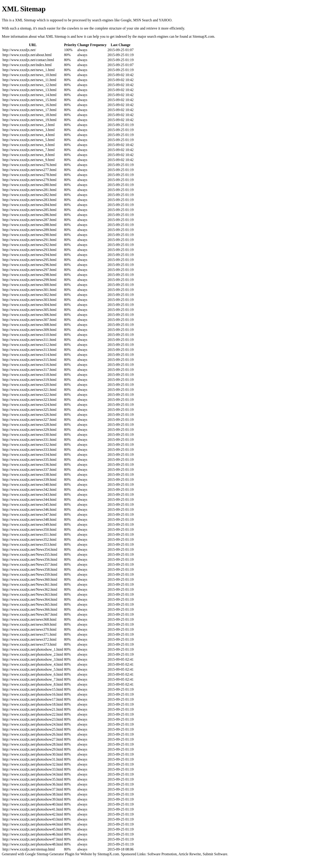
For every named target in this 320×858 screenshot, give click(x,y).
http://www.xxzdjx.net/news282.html (29, 195)
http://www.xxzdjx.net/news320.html (29, 385)
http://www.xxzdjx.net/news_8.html (28, 155)
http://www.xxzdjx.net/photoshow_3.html (32, 659)
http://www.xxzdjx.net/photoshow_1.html (32, 649)
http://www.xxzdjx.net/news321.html (29, 390)
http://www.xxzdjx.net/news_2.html (28, 125)
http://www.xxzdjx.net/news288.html (29, 225)
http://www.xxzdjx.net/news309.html (29, 330)
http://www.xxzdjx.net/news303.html (29, 300)
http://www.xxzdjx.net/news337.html (29, 469)
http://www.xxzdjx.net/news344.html (29, 499)
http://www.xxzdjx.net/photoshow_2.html (32, 654)
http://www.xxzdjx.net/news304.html (29, 305)
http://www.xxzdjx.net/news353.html (29, 544)
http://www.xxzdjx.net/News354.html (29, 549)
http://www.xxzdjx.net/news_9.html (28, 160)
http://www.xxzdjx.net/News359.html (29, 574)
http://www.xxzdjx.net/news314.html (29, 355)
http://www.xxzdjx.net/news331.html (29, 439)
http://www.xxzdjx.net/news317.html (29, 370)
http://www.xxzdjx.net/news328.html (29, 425)
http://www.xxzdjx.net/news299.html (29, 280)
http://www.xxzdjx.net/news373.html (29, 644)
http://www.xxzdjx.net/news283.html (29, 200)
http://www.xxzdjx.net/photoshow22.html (32, 714)
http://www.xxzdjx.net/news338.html (29, 474)
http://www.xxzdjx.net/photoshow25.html (32, 729)
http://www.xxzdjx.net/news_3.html (28, 130)
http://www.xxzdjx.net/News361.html (29, 584)
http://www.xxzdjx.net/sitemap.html (28, 849)
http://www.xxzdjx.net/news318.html (29, 375)
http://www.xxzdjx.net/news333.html (29, 449)
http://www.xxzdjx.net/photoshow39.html (32, 799)
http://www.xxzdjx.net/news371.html (29, 634)
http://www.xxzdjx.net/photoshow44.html (32, 824)
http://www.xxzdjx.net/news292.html (29, 245)
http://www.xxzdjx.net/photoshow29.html (32, 749)
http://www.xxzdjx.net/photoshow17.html (32, 699)
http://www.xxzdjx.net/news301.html (29, 290)
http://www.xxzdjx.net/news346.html (29, 509)
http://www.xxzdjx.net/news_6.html (28, 145)
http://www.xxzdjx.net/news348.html (29, 519)
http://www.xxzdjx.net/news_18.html (29, 115)
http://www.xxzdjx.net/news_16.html (29, 105)
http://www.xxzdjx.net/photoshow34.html (32, 774)
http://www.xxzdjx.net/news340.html (29, 484)
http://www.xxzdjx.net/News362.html (29, 589)
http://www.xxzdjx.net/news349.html (29, 524)
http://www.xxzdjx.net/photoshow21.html (32, 709)
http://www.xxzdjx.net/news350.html (29, 529)
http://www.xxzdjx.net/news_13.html (29, 90)
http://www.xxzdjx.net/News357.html (29, 564)
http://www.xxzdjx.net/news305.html (29, 310)
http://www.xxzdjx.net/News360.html (29, 579)
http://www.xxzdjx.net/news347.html (29, 514)
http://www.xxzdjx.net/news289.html (29, 230)
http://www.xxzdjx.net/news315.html (29, 360)
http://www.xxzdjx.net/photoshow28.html (32, 744)
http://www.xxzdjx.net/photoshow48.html (32, 844)
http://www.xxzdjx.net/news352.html (29, 539)
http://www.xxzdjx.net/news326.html (29, 415)
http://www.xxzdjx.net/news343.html (29, 494)
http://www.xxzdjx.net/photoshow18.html (32, 704)
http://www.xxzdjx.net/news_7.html (28, 150)
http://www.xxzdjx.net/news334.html (29, 454)
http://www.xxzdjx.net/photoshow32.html (32, 764)
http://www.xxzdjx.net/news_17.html (29, 110)
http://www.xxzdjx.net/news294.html (29, 255)
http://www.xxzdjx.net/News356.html (29, 559)
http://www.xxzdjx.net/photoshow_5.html (32, 669)
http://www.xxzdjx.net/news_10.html (29, 75)
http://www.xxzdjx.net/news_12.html (29, 85)
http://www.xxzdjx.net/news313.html (29, 350)
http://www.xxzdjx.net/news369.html (29, 624)
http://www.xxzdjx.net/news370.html (29, 629)
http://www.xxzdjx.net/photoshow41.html (32, 809)
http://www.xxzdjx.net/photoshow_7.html (32, 679)
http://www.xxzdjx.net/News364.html (29, 599)
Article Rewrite (189, 854)
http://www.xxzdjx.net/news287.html (29, 220)
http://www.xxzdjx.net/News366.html (29, 609)
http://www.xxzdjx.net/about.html (27, 55)
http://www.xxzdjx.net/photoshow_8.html (32, 684)
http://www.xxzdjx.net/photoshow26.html (32, 734)
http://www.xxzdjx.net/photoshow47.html (32, 839)
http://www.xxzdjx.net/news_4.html (28, 135)
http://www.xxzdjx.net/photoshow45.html (32, 829)
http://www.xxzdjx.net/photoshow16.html (32, 694)
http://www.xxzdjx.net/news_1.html (28, 70)
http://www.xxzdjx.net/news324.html (29, 405)
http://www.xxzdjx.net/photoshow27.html (32, 739)
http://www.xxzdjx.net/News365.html (29, 604)
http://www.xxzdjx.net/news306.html (29, 315)
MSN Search (142, 20)
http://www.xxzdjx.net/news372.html (29, 639)
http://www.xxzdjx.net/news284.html (29, 205)
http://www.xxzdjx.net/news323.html (29, 400)
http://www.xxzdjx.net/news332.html (29, 444)
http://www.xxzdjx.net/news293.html (29, 250)
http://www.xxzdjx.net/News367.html (29, 614)
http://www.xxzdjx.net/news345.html (29, 504)
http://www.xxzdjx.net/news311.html (29, 340)
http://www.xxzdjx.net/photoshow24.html (32, 724)
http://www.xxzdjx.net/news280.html (29, 185)
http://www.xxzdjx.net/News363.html (29, 594)
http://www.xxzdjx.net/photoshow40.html (32, 804)
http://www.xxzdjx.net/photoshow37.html (32, 789)
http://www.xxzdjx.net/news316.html (29, 365)
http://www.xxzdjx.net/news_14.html (29, 95)
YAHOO (165, 20)
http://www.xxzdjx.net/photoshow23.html (32, 719)
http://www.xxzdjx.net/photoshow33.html (32, 769)
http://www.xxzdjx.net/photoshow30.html (32, 754)
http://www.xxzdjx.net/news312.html (29, 345)
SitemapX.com (203, 36)
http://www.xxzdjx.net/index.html (27, 65)
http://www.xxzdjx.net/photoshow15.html (32, 689)
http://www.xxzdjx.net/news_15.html (29, 100)
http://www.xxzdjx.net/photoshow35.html (32, 779)
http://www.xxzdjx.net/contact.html (28, 60)
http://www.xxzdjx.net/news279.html (29, 180)
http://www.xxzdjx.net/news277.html (29, 170)
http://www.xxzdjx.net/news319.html (29, 380)
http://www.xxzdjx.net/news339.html (29, 479)
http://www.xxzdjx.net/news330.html (29, 434)
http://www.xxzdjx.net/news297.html (29, 270)
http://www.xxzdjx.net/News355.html (29, 554)
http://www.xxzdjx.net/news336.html (29, 464)
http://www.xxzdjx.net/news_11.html (29, 80)
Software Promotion (162, 854)
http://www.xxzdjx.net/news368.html (29, 619)
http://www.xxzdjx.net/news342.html (29, 489)
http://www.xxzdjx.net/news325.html (29, 410)
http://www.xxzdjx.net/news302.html (29, 295)
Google (126, 20)
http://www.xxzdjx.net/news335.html (29, 459)
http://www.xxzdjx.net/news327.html (29, 420)
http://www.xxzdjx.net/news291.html (29, 240)
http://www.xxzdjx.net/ (19, 50)
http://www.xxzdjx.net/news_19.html (29, 120)
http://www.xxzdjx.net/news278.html (29, 175)
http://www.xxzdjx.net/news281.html (29, 190)
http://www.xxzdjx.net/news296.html (29, 265)
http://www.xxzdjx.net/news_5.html (28, 140)
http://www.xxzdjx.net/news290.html (29, 235)
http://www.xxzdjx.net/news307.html (29, 320)
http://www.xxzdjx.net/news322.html (29, 395)
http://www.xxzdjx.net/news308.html (29, 325)
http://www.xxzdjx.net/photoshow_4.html (32, 664)
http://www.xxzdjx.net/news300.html (29, 285)
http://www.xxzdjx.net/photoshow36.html (32, 784)
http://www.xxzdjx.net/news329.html (29, 429)
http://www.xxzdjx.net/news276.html (29, 165)
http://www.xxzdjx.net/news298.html (29, 275)
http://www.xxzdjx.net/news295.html (29, 260)
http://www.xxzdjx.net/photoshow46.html (32, 834)
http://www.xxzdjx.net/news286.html (29, 215)
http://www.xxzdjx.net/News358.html (29, 569)
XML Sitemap (56, 36)
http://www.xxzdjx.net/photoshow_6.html (32, 674)
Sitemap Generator (50, 854)
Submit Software (215, 854)
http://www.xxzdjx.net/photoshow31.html (32, 759)
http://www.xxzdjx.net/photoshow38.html (32, 794)
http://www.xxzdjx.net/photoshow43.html (32, 819)
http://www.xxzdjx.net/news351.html (29, 534)
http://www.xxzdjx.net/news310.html (29, 335)
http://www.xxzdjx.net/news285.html (29, 210)
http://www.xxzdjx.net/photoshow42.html (32, 814)
